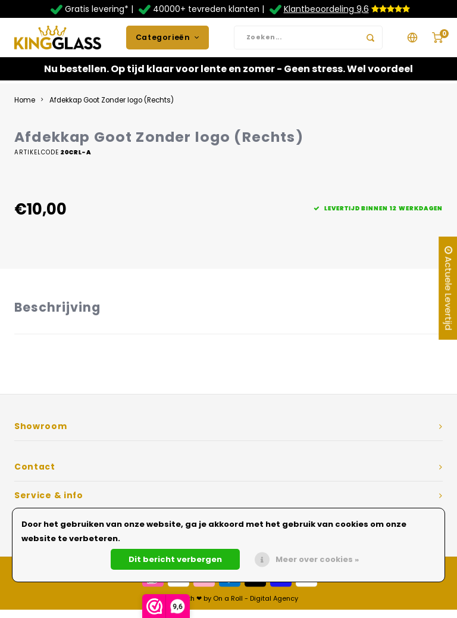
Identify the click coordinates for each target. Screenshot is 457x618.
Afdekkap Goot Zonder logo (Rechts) (111, 108)
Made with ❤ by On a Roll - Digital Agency (228, 606)
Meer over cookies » (317, 559)
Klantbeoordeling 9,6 (326, 9)
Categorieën (167, 41)
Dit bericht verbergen (175, 559)
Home (24, 108)
